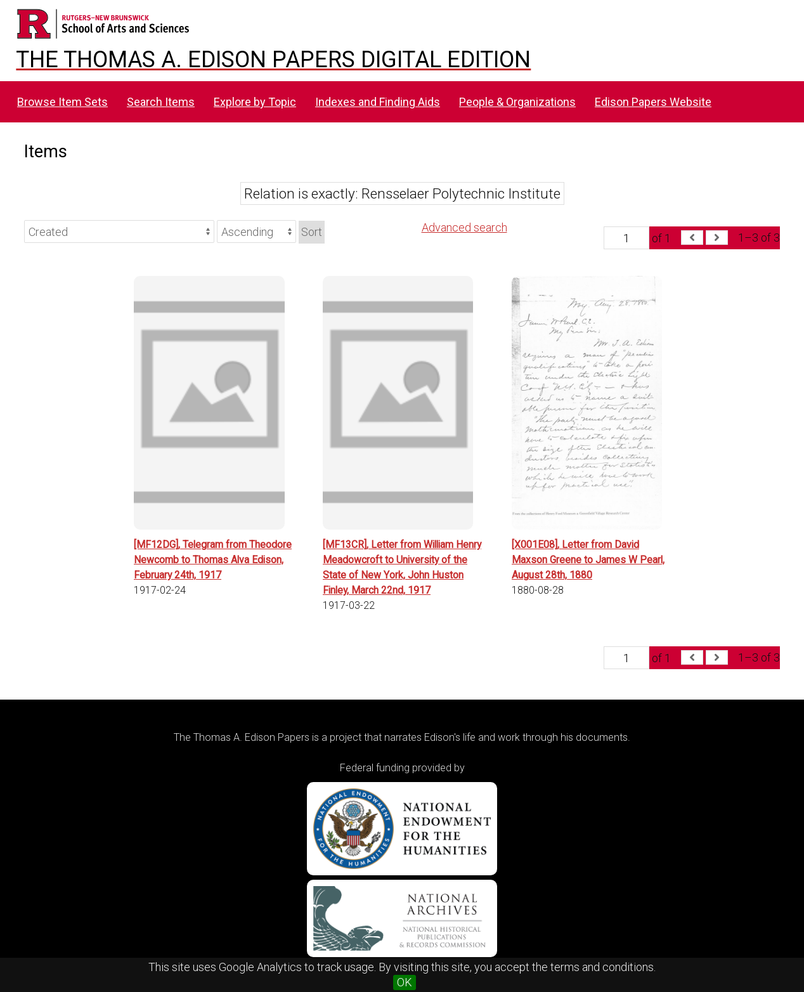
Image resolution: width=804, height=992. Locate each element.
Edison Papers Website (653, 101)
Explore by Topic (255, 101)
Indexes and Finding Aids (377, 101)
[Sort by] (119, 231)
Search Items (161, 101)
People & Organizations (517, 101)
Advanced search (464, 227)
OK (404, 982)
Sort (311, 231)
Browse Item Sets (62, 101)
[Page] (626, 237)
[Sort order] (256, 231)
